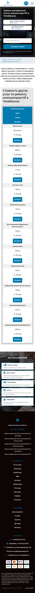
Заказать (17, 140)
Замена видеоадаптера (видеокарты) (17, 325)
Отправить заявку (17, 47)
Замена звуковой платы (18, 305)
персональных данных (18, 52)
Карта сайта (30, 588)
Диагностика (17, 126)
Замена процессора (17, 266)
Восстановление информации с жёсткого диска (17, 226)
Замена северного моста (17, 146)
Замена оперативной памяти (17, 165)
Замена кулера (17, 246)
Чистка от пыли (17, 185)
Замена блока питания (17, 205)
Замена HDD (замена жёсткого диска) (17, 286)
